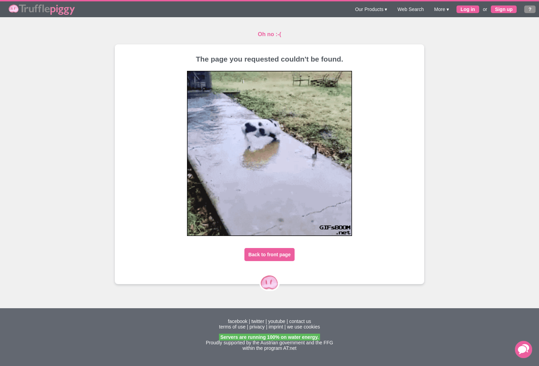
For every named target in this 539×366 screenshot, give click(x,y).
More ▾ (441, 9)
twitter (257, 321)
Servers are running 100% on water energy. (269, 337)
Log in (468, 9)
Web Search (410, 9)
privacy (257, 327)
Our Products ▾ (371, 9)
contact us (300, 321)
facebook (238, 321)
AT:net (290, 348)
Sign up (504, 9)
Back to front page (270, 254)
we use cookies (303, 327)
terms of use (232, 327)
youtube (276, 321)
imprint (276, 327)
